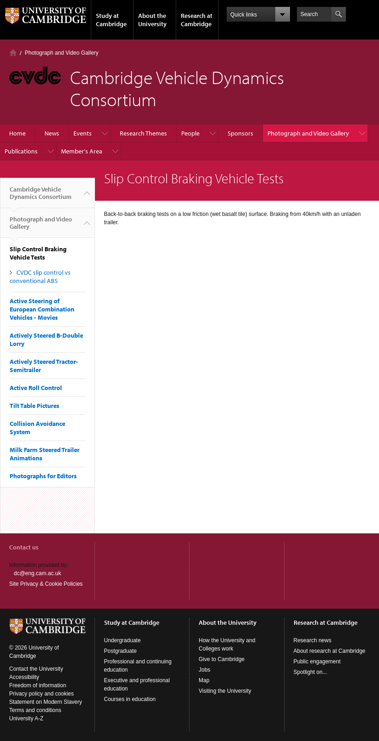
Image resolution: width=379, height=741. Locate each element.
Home (13, 53)
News (52, 133)
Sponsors (240, 133)
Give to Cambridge (222, 659)
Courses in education (130, 699)
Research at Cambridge (196, 19)
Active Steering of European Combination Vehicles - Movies (42, 309)
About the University (152, 19)
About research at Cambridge (330, 651)
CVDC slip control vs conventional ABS (40, 276)
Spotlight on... (310, 672)
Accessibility (24, 677)
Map (204, 680)
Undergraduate (122, 640)
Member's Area (81, 151)
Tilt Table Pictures (34, 406)
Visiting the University (225, 691)
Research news (313, 640)
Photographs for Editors (43, 476)
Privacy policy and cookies (41, 693)
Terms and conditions (35, 710)
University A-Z (26, 718)
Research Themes (143, 133)
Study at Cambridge (111, 19)
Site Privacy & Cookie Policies (46, 584)
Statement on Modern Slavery (45, 702)
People (190, 133)
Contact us (24, 547)
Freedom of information (37, 685)
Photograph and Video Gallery (62, 53)
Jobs (204, 670)
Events (82, 133)
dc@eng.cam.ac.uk (37, 573)
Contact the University (36, 669)
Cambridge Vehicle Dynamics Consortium (41, 196)
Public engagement (317, 661)
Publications (21, 151)
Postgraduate (120, 651)
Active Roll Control (36, 388)
